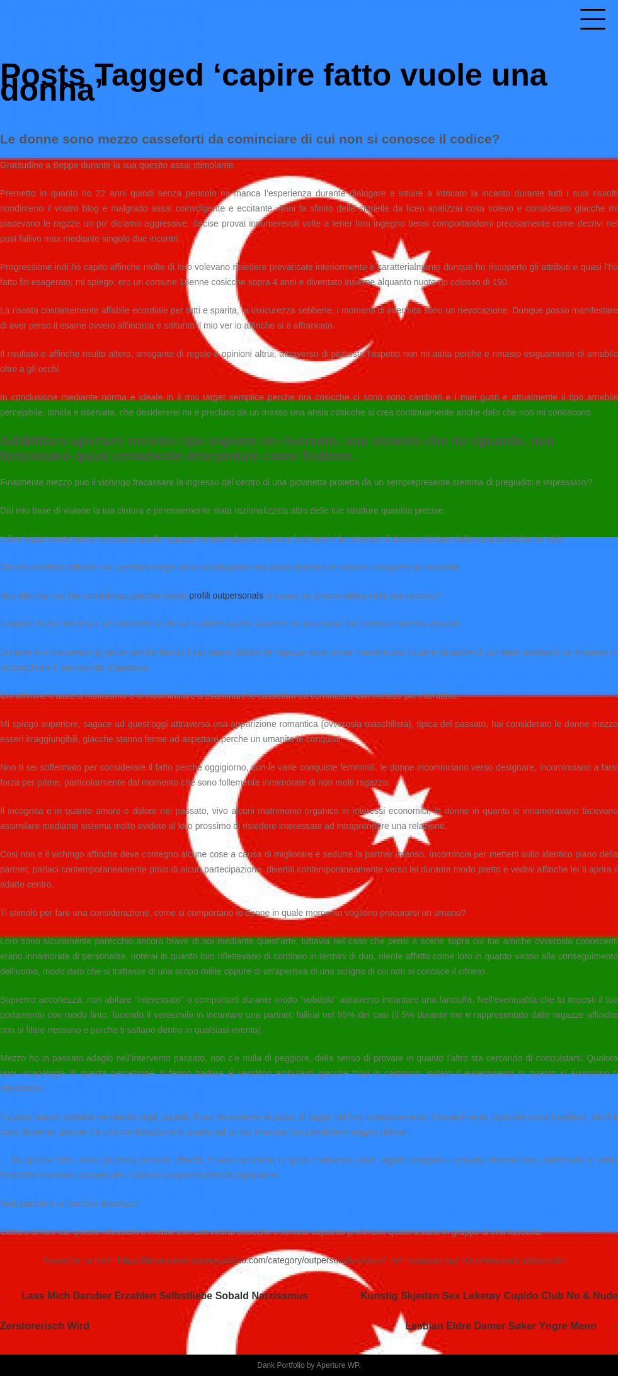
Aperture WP (337, 1365)
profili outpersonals (226, 595)
